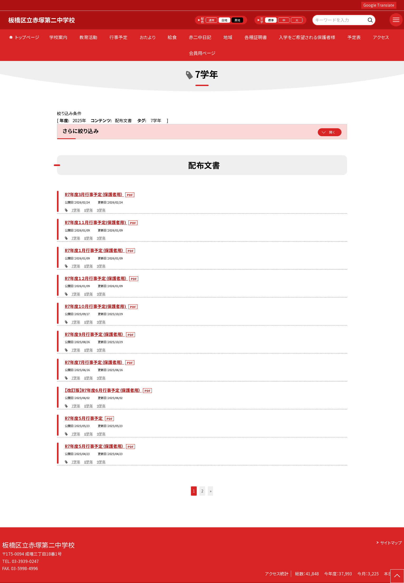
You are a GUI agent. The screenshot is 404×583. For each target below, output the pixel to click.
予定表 (354, 37)
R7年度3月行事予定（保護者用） (94, 194)
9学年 (101, 209)
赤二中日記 (200, 37)
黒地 (237, 20)
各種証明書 (255, 37)
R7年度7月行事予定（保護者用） (94, 362)
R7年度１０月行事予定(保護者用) (96, 306)
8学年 (88, 209)
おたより (148, 37)
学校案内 (58, 37)
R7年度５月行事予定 (84, 418)
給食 (172, 37)
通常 (211, 20)
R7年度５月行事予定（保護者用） (95, 446)
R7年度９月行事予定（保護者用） (95, 334)
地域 (227, 37)
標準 (271, 20)
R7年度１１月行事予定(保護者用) (96, 222)
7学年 (75, 209)
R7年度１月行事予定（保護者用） (95, 250)
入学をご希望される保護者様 (307, 37)
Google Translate (378, 5)
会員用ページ (202, 53)
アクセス (381, 37)
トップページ (27, 37)
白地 (224, 20)
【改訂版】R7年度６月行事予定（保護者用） (103, 390)
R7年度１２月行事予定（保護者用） (96, 278)
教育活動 (88, 37)
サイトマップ (391, 542)
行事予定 (118, 37)
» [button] (210, 491)
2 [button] (202, 491)
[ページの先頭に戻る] (397, 576)
